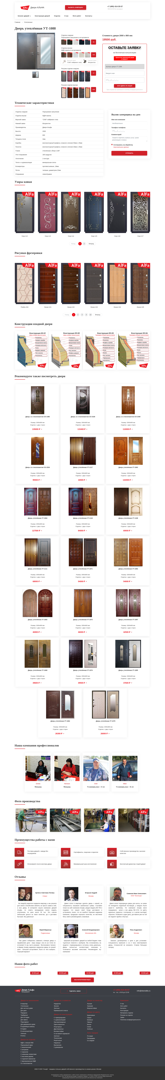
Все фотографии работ (82, 979)
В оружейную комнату (28, 1026)
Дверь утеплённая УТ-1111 (37, 569)
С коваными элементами (28, 1053)
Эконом (56, 1005)
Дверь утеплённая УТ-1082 (128, 569)
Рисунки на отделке (126, 1014)
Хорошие (90, 1005)
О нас (66, 16)
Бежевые (90, 1019)
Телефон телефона (118, 127)
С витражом (24, 1049)
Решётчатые (58, 1040)
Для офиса (24, 1019)
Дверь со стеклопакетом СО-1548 (128, 417)
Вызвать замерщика (75, 7)
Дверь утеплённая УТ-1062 (60, 721)
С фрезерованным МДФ (28, 1060)
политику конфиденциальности (133, 89)
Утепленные (24, 1005)
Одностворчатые (59, 1024)
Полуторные (58, 1026)
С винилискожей (26, 1046)
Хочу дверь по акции (124, 86)
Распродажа (91, 1037)
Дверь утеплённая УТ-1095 (128, 670)
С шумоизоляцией (59, 1019)
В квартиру (24, 1003)
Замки (122, 1017)
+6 (93, 42)
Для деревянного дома (28, 1023)
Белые (89, 1024)
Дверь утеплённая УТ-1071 (83, 569)
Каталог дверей (23, 16)
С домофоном (58, 1046)
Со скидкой (90, 1040)
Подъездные (25, 1021)
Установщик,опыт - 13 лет (96, 786)
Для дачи (24, 1010)
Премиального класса (61, 1010)
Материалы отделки (126, 1012)
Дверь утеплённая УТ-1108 (128, 518)
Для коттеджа (25, 1017)
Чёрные (89, 1021)
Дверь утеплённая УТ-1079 (105, 721)
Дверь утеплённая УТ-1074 (83, 670)
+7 (93, 73)
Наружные (57, 1042)
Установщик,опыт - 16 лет (125, 786)
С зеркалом (24, 1051)
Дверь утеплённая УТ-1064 (37, 518)
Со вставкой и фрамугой (61, 1033)
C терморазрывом (59, 1017)
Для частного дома (27, 1007)
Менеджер (38, 786)
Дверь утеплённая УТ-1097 (128, 619)
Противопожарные (60, 1021)
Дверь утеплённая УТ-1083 (37, 619)
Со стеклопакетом (26, 1063)
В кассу (23, 1035)
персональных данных (121, 147)
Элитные (56, 1007)
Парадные (24, 1012)
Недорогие (57, 1003)
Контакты (88, 16)
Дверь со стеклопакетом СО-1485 (37, 417)
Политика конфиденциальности (130, 1019)
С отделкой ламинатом (28, 1058)
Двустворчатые (58, 1028)
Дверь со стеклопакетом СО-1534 (37, 467)
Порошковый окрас (27, 1044)
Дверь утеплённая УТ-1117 (83, 467)
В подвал (23, 1028)
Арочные (56, 1035)
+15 (93, 55)
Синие (89, 1026)
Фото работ (77, 16)
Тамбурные (24, 1014)
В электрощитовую (27, 1030)
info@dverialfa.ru (143, 990)
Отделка (57, 16)
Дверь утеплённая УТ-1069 (37, 670)
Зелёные (90, 1028)
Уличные (23, 1033)
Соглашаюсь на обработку (123, 146)
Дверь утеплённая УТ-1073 (83, 619)
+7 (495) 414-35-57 (115, 6)
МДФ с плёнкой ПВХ (27, 1042)
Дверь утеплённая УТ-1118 (83, 518)
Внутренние (57, 1044)
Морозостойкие (92, 1007)
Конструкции (124, 1010)
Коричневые (91, 1014)
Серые (89, 1017)
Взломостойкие (59, 1030)
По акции (90, 1035)
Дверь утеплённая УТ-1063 (128, 467)
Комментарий (116, 134)
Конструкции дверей (42, 16)
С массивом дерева (27, 1056)
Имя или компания (118, 119)
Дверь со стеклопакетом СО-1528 (83, 417)
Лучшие (89, 1003)
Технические (58, 1037)
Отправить (129, 153)
